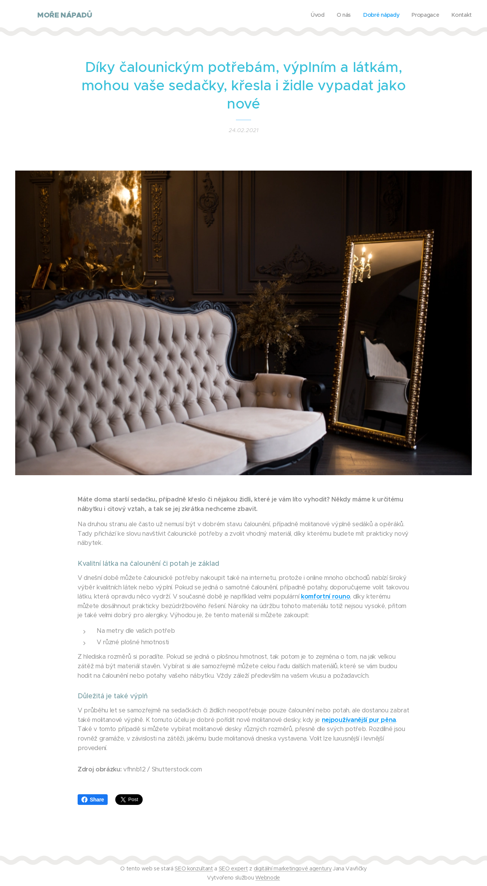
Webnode (267, 877)
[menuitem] (425, 15)
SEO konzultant (194, 868)
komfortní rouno (325, 596)
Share (92, 800)
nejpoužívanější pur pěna (359, 720)
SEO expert (233, 868)
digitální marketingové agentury (293, 868)
